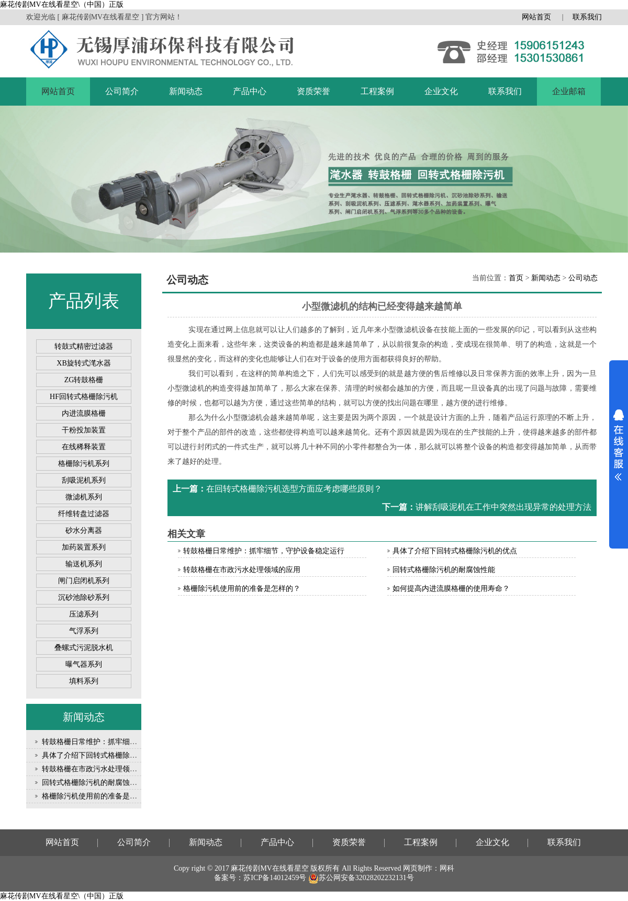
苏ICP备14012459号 (274, 878)
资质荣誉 (313, 91)
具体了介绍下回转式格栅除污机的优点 (104, 755)
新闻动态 (186, 91)
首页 (516, 278)
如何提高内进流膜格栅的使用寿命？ (451, 588)
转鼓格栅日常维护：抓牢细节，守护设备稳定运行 (122, 742)
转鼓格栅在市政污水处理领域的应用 (100, 769)
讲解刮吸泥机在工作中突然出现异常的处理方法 (503, 507)
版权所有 (325, 868)
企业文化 (441, 91)
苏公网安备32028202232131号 (361, 878)
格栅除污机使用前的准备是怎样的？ (100, 796)
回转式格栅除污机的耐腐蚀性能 (93, 782)
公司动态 (583, 278)
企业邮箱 (569, 91)
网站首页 (536, 17)
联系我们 (587, 17)
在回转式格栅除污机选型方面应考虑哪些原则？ (294, 488)
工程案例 (377, 91)
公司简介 (122, 91)
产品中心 (249, 91)
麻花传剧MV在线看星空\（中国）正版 (62, 4)
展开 (618, 445)
